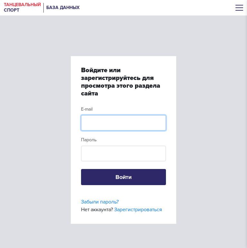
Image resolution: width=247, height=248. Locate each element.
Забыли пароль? (100, 202)
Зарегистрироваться (138, 209)
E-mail (87, 109)
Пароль (88, 140)
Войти (123, 177)
